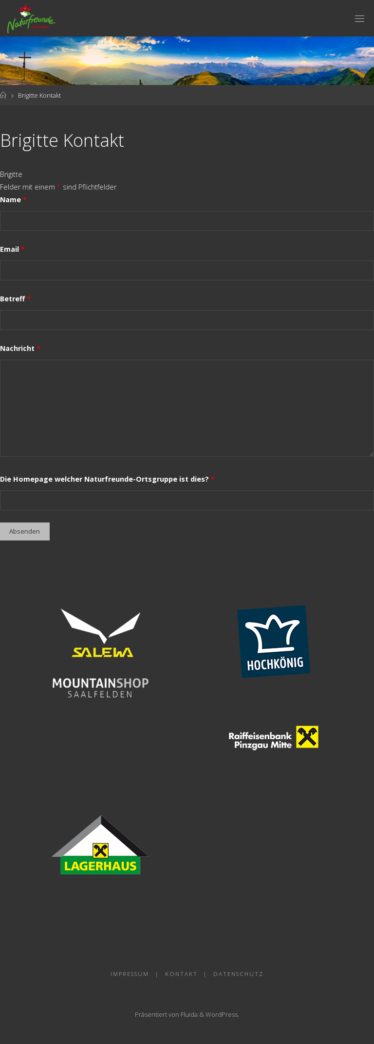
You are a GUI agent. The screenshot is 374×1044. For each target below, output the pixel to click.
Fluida (188, 1014)
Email (12, 249)
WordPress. (222, 1014)
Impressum (130, 973)
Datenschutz (238, 973)
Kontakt (181, 973)
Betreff (15, 298)
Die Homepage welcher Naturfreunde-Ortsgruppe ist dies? (107, 479)
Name (13, 199)
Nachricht (20, 348)
